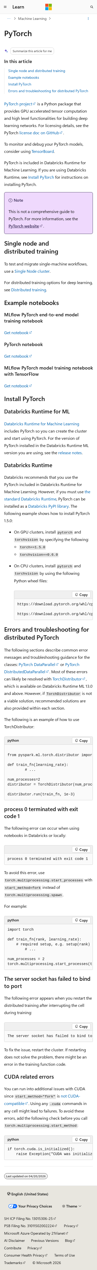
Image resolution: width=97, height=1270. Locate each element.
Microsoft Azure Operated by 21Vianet (34, 1233)
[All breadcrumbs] (8, 18)
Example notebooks (23, 77)
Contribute (12, 1247)
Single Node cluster (32, 271)
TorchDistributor (67, 678)
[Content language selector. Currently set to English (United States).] (27, 1194)
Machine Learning (32, 18)
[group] (53, 609)
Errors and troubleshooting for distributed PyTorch (48, 90)
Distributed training (28, 289)
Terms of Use (64, 1255)
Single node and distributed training (36, 70)
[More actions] (88, 18)
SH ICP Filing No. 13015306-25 (28, 1218)
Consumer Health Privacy (24, 1255)
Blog (68, 1240)
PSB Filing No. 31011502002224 (29, 1225)
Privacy (69, 1225)
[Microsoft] (48, 7)
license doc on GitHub (39, 132)
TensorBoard (43, 151)
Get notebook (16, 332)
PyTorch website (24, 226)
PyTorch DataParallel (37, 664)
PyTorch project (18, 103)
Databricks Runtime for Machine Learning (41, 423)
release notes (70, 452)
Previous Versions (45, 1240)
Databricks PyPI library (48, 506)
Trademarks (13, 1262)
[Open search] (92, 7)
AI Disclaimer (14, 1240)
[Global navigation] (5, 7)
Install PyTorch (19, 84)
